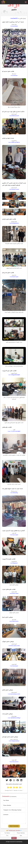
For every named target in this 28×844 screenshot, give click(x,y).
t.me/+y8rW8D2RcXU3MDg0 (14, 718)
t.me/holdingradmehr (14, 223)
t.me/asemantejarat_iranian (14, 694)
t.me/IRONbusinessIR (14, 116)
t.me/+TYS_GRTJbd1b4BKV (14, 431)
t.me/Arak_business (14, 762)
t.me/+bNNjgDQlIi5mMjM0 (14, 375)
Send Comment (14, 826)
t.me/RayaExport (14, 563)
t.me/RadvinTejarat (14, 277)
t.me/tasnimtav (14, 75)
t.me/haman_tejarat (14, 593)
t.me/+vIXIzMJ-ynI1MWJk (14, 142)
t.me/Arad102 (14, 18)
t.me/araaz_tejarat (14, 535)
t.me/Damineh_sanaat (14, 189)
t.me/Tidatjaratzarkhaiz (14, 741)
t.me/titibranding (14, 493)
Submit (14, 838)
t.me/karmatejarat (14, 666)
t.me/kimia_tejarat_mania (14, 645)
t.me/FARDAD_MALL (14, 621)
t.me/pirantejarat (14, 26)
